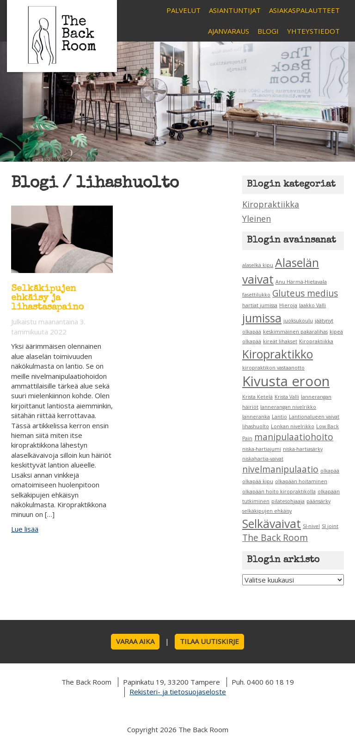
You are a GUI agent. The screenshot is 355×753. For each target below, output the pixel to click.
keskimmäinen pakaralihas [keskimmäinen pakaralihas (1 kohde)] (295, 331)
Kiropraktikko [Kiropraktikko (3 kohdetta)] (277, 354)
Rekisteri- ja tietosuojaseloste (177, 691)
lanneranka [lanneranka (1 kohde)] (256, 416)
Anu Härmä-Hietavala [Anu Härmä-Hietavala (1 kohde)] (301, 282)
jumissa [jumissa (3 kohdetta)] (262, 318)
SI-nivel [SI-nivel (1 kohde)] (311, 526)
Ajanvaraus (228, 31)
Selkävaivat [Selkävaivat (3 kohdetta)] (271, 523)
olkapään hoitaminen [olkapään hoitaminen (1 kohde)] (301, 481)
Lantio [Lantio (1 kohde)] (279, 416)
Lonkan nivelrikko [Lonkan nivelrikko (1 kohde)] (292, 426)
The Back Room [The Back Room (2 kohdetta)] (275, 538)
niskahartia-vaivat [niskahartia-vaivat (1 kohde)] (262, 458)
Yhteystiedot (313, 31)
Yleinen (256, 218)
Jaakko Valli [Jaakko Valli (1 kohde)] (312, 305)
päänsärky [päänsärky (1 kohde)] (318, 501)
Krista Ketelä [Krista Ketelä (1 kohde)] (257, 397)
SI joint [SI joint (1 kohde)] (330, 526)
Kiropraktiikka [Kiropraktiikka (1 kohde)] (316, 341)
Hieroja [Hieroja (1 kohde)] (288, 305)
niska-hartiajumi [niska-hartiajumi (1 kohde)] (261, 449)
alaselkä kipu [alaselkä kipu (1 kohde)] (257, 265)
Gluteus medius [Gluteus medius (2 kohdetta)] (305, 293)
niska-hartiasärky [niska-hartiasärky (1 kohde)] (303, 449)
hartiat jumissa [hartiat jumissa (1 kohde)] (259, 305)
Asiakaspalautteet (304, 10)
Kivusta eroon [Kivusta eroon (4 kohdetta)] (286, 381)
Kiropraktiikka (270, 204)
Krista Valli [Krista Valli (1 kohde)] (287, 397)
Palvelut (183, 10)
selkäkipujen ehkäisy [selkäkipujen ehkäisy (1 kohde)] (267, 511)
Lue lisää (24, 529)
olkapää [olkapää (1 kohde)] (329, 471)
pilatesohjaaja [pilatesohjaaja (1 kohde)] (288, 501)
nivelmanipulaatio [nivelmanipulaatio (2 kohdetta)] (280, 469)
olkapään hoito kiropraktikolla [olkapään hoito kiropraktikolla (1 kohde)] (279, 491)
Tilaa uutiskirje (209, 641)
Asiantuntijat (235, 10)
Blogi (268, 31)
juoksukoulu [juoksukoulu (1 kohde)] (298, 320)
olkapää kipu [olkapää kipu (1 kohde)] (257, 481)
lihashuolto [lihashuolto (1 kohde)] (255, 426)
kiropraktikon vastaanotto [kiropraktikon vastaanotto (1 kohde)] (273, 367)
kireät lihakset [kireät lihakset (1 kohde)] (280, 341)
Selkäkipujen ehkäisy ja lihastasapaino (47, 298)
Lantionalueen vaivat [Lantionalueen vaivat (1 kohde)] (314, 416)
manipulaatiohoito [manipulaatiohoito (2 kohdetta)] (293, 437)
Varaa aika (135, 641)
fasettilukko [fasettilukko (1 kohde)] (256, 294)
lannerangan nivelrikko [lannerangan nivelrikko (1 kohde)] (288, 407)
